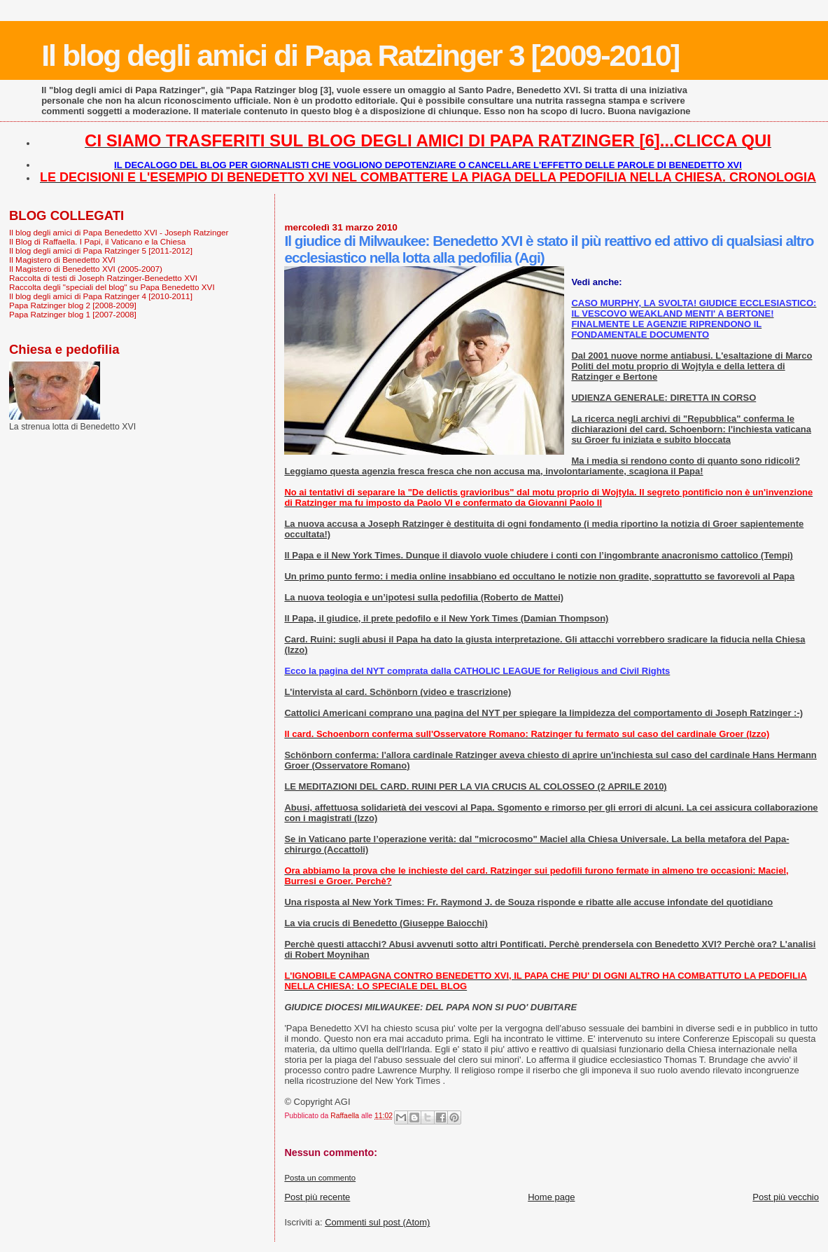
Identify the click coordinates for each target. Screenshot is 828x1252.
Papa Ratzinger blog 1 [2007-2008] (72, 314)
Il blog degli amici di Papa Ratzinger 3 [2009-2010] (360, 55)
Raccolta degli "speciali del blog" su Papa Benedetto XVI (112, 286)
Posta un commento (320, 1178)
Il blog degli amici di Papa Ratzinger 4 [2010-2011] (100, 296)
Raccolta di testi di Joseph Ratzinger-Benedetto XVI (103, 277)
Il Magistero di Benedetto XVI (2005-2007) (85, 268)
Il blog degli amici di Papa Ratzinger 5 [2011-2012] (100, 250)
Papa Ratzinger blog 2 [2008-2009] (72, 305)
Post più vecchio (785, 1197)
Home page (551, 1197)
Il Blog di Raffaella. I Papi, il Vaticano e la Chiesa (97, 241)
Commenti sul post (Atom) (377, 1222)
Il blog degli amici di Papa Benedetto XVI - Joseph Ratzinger (118, 232)
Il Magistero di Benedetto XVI (62, 259)
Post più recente (317, 1197)
